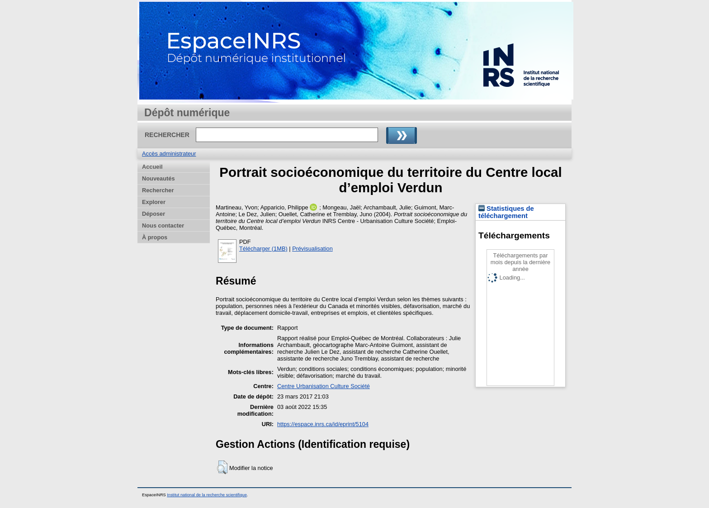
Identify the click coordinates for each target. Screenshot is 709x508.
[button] (222, 467)
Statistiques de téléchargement (506, 212)
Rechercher (158, 190)
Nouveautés (158, 178)
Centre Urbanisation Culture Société (323, 386)
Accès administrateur (169, 153)
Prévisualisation (312, 248)
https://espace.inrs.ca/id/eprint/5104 (323, 424)
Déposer (153, 213)
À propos (154, 237)
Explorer (153, 202)
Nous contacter (163, 225)
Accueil (152, 166)
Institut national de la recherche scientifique (207, 495)
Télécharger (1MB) (263, 248)
